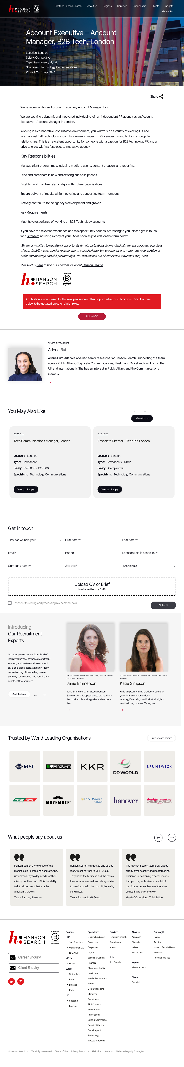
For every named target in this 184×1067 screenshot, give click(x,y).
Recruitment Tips (162, 957)
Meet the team (19, 694)
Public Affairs (94, 1009)
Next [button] (145, 412)
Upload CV (92, 316)
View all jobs (142, 418)
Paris (71, 990)
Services (122, 6)
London (72, 1006)
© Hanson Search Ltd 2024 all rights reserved (30, 1051)
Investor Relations (96, 1040)
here (144, 256)
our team (33, 236)
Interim (113, 947)
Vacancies (167, 11)
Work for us (137, 952)
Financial (92, 962)
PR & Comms (94, 1004)
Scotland (73, 1000)
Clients (155, 6)
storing (32, 603)
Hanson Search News (164, 947)
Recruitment (115, 942)
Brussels (73, 984)
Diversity (136, 942)
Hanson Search (92, 265)
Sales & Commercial (97, 1019)
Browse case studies (161, 737)
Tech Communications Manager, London (126, 441)
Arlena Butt (58, 349)
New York (73, 953)
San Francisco (76, 942)
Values (135, 947)
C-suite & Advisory (96, 937)
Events (157, 937)
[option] (50, 462)
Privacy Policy (78, 1051)
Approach (136, 937)
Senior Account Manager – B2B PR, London (43, 441)
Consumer (93, 942)
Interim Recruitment (97, 978)
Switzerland (74, 974)
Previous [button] (135, 412)
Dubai (72, 963)
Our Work (136, 982)
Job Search (115, 962)
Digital (91, 952)
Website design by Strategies (130, 1051)
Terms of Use (61, 1051)
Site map (108, 1051)
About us (92, 6)
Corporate (93, 947)
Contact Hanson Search (68, 6)
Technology (93, 1035)
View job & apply (25, 489)
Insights (169, 6)
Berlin (71, 979)
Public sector (94, 1014)
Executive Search (118, 937)
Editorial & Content (96, 957)
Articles (157, 942)
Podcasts (158, 952)
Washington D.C (76, 947)
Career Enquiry (25, 958)
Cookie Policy (94, 1051)
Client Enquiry (24, 968)
